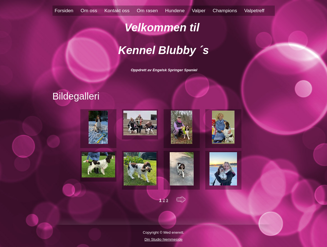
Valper (199, 10)
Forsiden (64, 10)
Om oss (89, 10)
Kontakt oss (117, 10)
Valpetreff (254, 10)
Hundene (174, 10)
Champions (225, 10)
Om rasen (147, 10)
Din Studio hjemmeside (163, 239)
